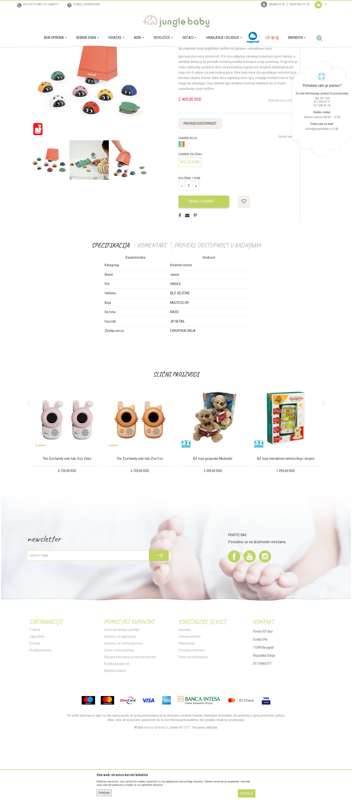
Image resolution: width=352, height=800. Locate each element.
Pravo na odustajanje (193, 706)
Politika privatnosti (117, 713)
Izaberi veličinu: (190, 203)
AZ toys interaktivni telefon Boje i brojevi (285, 508)
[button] (321, 39)
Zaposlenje (36, 685)
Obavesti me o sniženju (282, 149)
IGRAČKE (67, 54)
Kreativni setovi (108, 54)
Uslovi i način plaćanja (119, 699)
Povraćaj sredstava (191, 699)
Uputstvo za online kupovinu (123, 692)
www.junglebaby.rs (156, 776)
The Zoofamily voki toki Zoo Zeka (67, 508)
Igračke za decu (86, 54)
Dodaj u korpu (204, 250)
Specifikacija (110, 294)
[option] (89, 127)
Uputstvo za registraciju (120, 685)
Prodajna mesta (40, 699)
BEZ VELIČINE (190, 211)
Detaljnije (104, 792)
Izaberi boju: (188, 187)
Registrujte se (300, 4)
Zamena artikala (189, 685)
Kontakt (34, 692)
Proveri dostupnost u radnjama (217, 294)
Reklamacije (186, 692)
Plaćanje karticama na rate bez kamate (130, 706)
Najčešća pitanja (115, 720)
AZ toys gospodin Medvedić (212, 508)
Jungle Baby (36, 54)
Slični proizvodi (176, 424)
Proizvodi (53, 54)
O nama (34, 679)
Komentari (151, 294)
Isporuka (184, 679)
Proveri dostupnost (200, 172)
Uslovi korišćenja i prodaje (121, 679)
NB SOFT (185, 776)
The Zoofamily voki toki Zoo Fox (140, 508)
